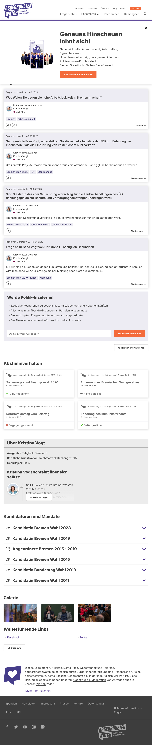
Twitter (84, 637)
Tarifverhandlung (40, 224)
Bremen (11, 118)
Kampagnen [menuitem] (132, 14)
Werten (41, 683)
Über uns (105, 8)
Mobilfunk (45, 277)
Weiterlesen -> (138, 178)
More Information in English (128, 710)
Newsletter (92, 8)
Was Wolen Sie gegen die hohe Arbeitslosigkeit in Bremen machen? (54, 97)
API (18, 712)
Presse (64, 703)
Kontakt (123, 8)
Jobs (8, 712)
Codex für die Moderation (89, 679)
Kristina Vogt (20, 108)
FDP (33, 171)
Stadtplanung (45, 171)
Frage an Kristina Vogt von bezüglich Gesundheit (50, 247)
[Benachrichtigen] (14, 125)
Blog (115, 8)
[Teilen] (8, 125)
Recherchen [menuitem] (111, 14)
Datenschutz (96, 703)
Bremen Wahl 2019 (17, 277)
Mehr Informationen (38, 690)
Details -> (141, 125)
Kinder (33, 277)
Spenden (136, 8)
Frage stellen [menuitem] (68, 14)
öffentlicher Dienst (62, 224)
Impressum (48, 703)
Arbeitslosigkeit (26, 118)
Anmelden (79, 8)
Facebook (13, 637)
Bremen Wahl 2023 (17, 171)
